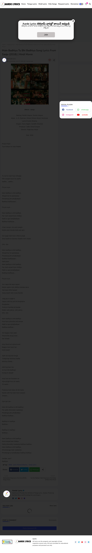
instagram (69, 115)
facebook (69, 110)
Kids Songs (52, 4)
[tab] (23, 4)
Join (46, 34)
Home (23, 4)
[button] (81, 4)
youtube (85, 115)
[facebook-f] (75, 542)
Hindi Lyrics (42, 4)
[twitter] (79, 542)
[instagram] (85, 542)
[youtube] (82, 542)
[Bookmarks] (86, 4)
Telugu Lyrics (32, 4)
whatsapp (85, 110)
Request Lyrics (63, 4)
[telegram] (88, 542)
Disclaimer (75, 4)
